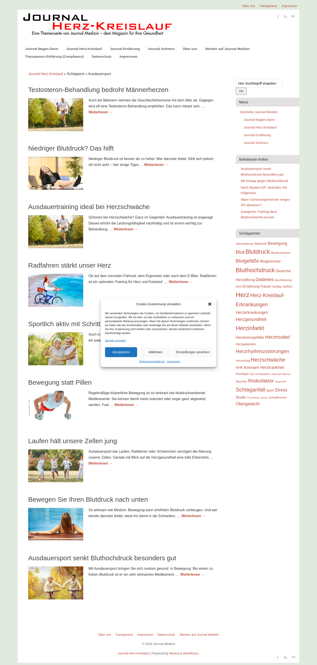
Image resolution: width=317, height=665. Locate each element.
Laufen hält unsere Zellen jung (72, 441)
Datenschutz (101, 56)
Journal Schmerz (161, 49)
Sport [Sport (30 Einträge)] (270, 390)
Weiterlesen (100, 112)
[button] (210, 304)
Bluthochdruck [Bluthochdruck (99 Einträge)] (255, 270)
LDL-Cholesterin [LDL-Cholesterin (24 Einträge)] (259, 374)
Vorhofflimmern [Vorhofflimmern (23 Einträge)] (278, 397)
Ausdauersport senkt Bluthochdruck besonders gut (102, 558)
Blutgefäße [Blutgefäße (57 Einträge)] (247, 261)
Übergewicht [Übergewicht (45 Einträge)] (248, 403)
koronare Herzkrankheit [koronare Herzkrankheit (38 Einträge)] (264, 367)
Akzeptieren (121, 352)
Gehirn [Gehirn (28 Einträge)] (287, 286)
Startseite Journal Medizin (259, 112)
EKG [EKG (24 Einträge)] (239, 286)
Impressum (173, 361)
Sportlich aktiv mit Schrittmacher (75, 323)
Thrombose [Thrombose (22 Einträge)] (253, 397)
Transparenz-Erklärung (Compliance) (54, 56)
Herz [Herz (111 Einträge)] (242, 294)
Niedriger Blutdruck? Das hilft (71, 148)
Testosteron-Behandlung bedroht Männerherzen (98, 89)
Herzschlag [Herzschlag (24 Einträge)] (243, 360)
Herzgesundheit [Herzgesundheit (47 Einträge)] (251, 319)
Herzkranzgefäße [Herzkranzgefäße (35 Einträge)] (250, 337)
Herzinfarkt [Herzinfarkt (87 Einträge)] (250, 328)
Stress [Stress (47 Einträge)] (281, 390)
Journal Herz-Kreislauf (84, 49)
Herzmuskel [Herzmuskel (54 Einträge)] (277, 337)
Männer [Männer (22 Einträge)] (286, 374)
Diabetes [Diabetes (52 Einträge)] (265, 279)
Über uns (248, 6)
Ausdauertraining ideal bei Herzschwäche (89, 206)
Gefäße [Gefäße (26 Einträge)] (277, 286)
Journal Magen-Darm (259, 119)
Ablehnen (155, 352)
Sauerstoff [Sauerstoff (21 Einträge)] (280, 381)
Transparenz (268, 6)
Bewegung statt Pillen (60, 382)
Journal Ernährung (125, 49)
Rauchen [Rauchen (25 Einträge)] (241, 381)
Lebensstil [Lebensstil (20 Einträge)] (276, 374)
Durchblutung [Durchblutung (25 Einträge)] (283, 280)
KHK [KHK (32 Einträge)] (239, 367)
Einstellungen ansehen (193, 352)
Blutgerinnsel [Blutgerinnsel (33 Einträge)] (270, 261)
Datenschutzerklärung (152, 361)
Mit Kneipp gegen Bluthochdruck (264, 181)
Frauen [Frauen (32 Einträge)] (265, 286)
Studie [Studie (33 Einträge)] (241, 397)
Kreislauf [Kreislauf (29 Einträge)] (242, 374)
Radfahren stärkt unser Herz (69, 265)
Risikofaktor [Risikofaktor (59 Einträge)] (261, 381)
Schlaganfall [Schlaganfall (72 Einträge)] (250, 390)
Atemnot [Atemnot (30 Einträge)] (260, 243)
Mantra (174, 653)
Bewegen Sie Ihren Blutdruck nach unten (88, 499)
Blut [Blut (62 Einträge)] (240, 252)
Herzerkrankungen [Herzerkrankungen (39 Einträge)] (252, 312)
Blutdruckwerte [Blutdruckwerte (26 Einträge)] (280, 252)
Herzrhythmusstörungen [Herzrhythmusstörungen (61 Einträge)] (262, 351)
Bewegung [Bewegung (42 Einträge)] (277, 243)
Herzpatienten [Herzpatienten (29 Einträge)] (246, 344)
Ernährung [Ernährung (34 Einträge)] (251, 286)
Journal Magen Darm (41, 49)
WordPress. (191, 653)
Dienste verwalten (115, 340)
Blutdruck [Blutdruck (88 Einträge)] (257, 251)
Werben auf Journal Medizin (227, 49)
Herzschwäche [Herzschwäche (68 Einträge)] (268, 360)
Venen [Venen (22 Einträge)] (264, 397)
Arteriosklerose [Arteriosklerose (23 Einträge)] (245, 243)
